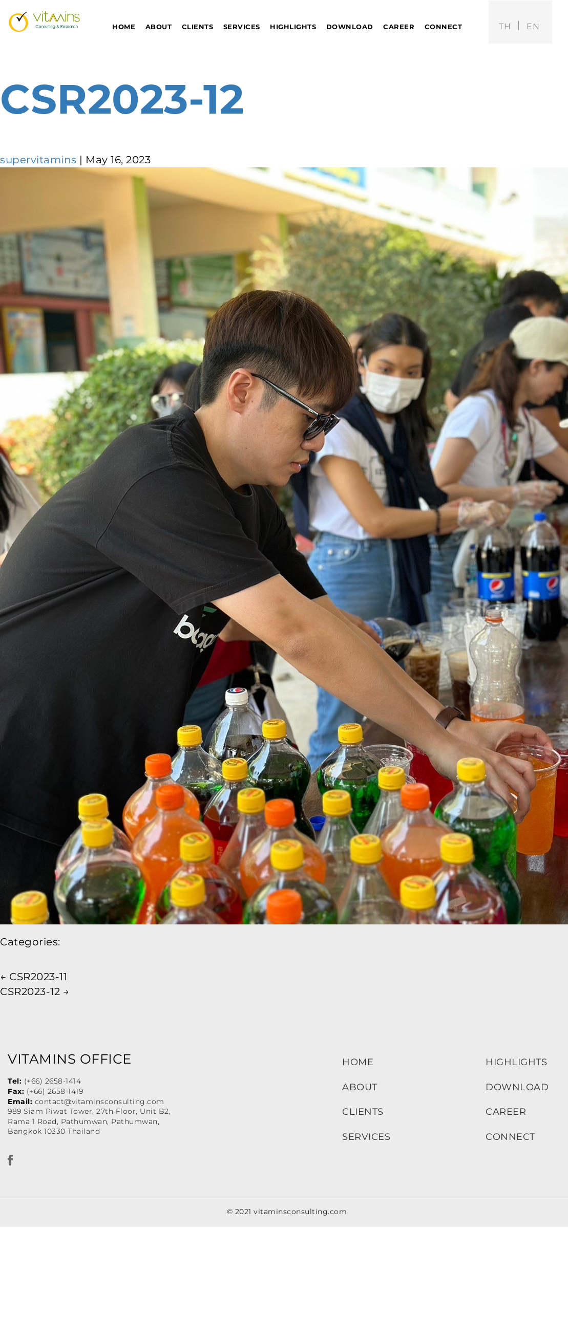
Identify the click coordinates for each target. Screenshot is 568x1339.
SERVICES (366, 1136)
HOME (357, 1062)
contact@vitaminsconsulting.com (99, 1101)
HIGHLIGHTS (516, 1062)
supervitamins (38, 160)
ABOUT (359, 1087)
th (505, 26)
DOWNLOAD (517, 1087)
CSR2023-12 (122, 99)
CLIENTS (363, 1111)
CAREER (506, 1111)
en (533, 26)
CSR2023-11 (33, 976)
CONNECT (510, 1136)
